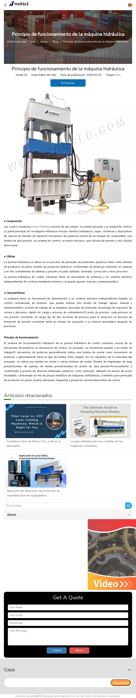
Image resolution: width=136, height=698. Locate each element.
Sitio (118, 75)
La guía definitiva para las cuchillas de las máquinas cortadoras (97, 443)
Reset (79, 650)
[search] (57, 682)
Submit (57, 650)
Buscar (128, 505)
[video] (68, 554)
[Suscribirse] (121, 682)
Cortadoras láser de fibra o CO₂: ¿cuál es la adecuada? (34, 443)
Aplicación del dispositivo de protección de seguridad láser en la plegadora (33, 493)
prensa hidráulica (41, 227)
